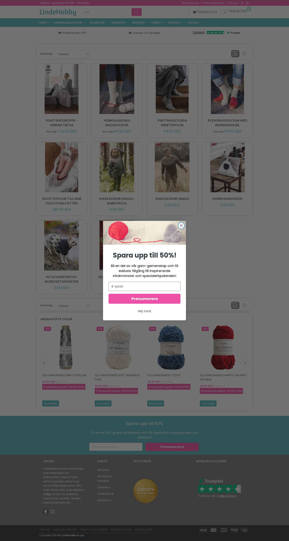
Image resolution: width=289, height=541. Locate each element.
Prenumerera (144, 298)
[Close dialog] (181, 225)
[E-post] (144, 286)
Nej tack (144, 311)
